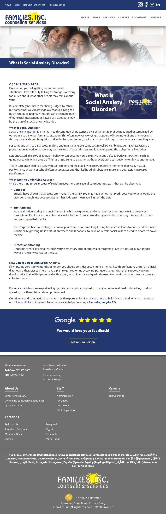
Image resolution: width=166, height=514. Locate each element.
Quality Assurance (14, 405)
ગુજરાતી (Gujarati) (69, 458)
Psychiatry (62, 400)
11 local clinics (22, 302)
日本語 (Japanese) (141, 458)
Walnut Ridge (53, 438)
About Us (11, 388)
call (128, 298)
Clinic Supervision (66, 410)
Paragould (51, 424)
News (8, 4)
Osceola (9, 438)
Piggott (50, 429)
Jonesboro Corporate (16, 429)
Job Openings (116, 395)
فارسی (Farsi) (26, 462)
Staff (96, 17)
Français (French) (27, 458)
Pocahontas (52, 434)
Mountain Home (14, 434)
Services (109, 17)
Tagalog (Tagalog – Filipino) (100, 462)
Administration (65, 395)
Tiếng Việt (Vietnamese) (143, 462)
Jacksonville (11, 424)
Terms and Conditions (74, 503)
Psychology (63, 405)
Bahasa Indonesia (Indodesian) (112, 458)
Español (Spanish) (73, 462)
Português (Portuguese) (49, 462)
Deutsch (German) (48, 458)
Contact (155, 17)
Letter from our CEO (15, 395)
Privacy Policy (97, 503)
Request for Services (34, 4)
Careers (123, 17)
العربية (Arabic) (137, 454)
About (84, 17)
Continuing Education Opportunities (24, 400)
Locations (139, 17)
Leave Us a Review (83, 342)
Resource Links (57, 4)
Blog (17, 4)
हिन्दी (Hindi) (87, 458)
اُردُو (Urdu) (122, 462)
